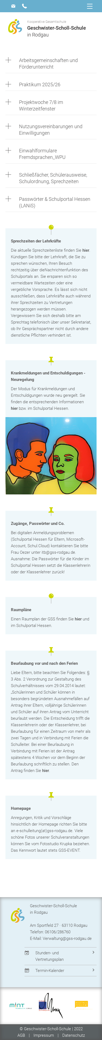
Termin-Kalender (49, 970)
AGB (21, 1035)
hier (85, 250)
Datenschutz (73, 1035)
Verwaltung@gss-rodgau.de (67, 938)
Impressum (43, 1035)
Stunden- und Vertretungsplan (49, 956)
